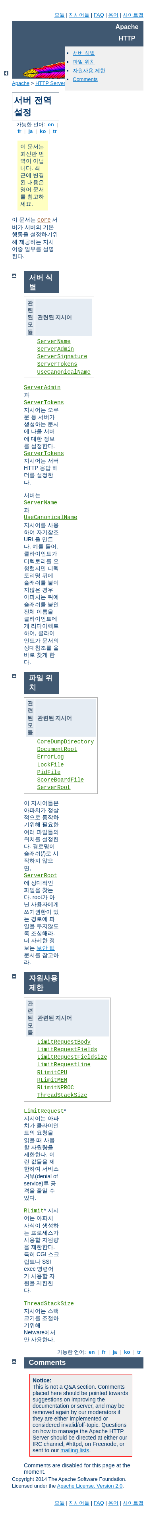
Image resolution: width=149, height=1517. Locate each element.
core (44, 220)
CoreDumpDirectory (65, 742)
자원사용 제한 (89, 70)
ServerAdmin (55, 349)
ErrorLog (50, 757)
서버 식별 (84, 53)
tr (55, 131)
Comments (85, 79)
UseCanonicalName (64, 372)
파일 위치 (84, 62)
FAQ (99, 15)
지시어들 (79, 15)
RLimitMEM (52, 1080)
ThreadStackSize (62, 1095)
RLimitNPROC (55, 1088)
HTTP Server (50, 83)
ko (43, 131)
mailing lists (74, 1450)
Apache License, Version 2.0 (89, 1486)
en (50, 124)
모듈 (59, 15)
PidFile (49, 772)
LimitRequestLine (64, 1065)
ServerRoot (54, 787)
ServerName (54, 341)
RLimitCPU (52, 1072)
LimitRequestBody (64, 1042)
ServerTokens (57, 364)
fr (19, 131)
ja (30, 131)
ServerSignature (62, 356)
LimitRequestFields (67, 1049)
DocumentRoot (57, 749)
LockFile (50, 765)
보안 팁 (46, 948)
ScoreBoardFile (60, 780)
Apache (20, 83)
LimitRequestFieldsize (72, 1057)
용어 (113, 15)
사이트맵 (133, 15)
